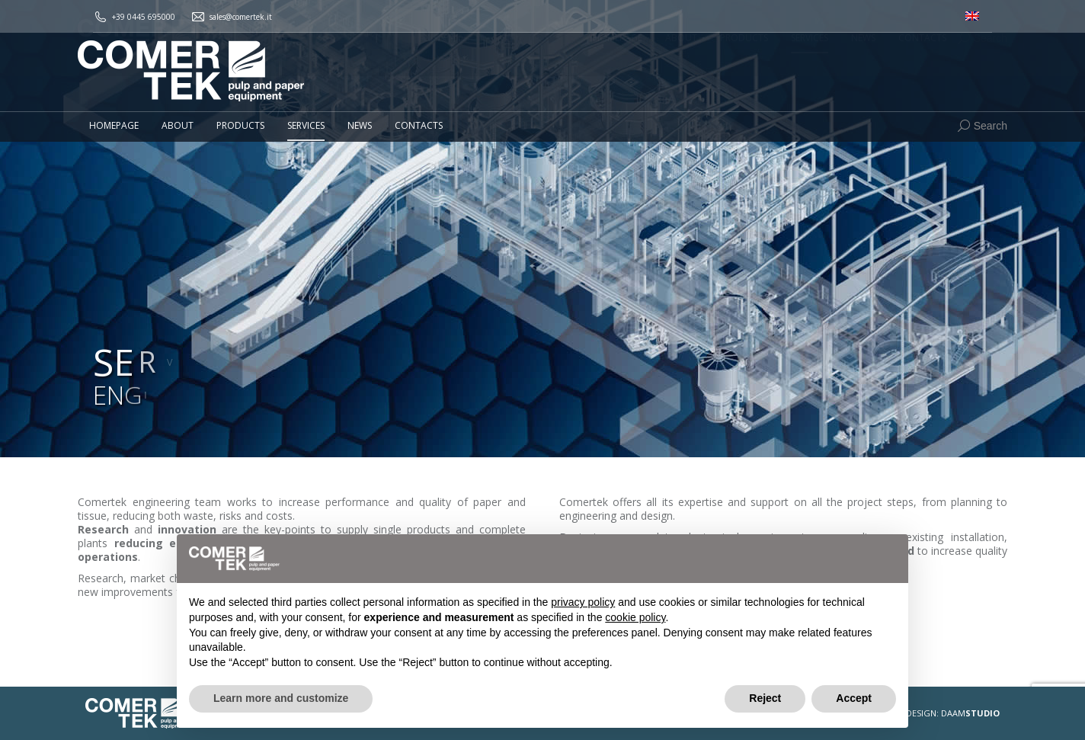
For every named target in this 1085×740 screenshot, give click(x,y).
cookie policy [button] (635, 617)
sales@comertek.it (241, 16)
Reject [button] (765, 698)
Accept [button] (854, 698)
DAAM (970, 713)
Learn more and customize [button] (280, 698)
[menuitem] (972, 16)
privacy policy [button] (583, 602)
